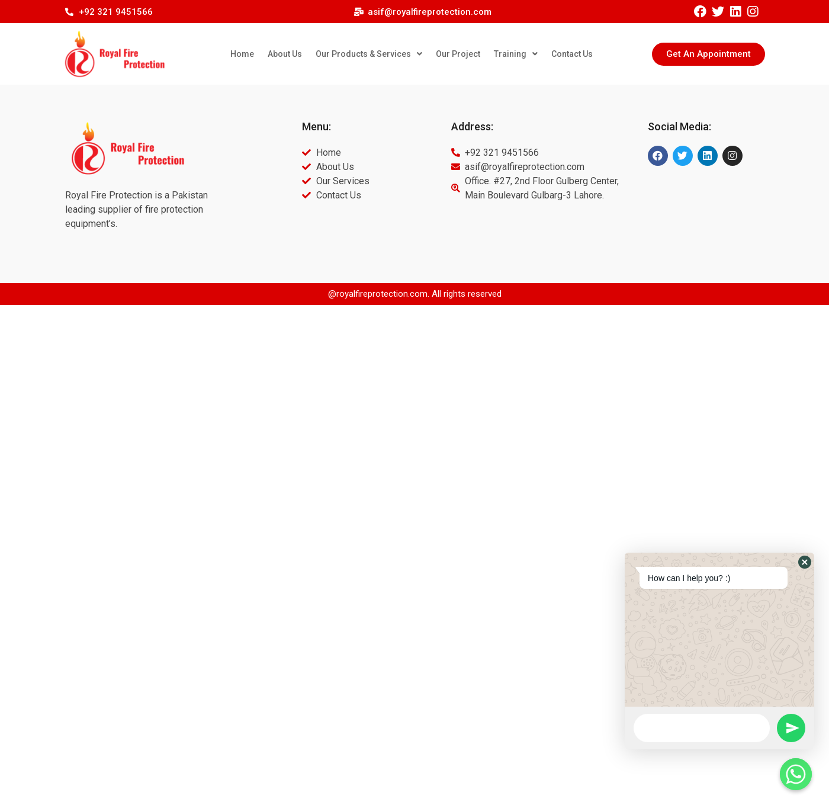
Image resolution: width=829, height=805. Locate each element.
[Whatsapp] (796, 774)
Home (242, 54)
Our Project (458, 54)
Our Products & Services (369, 54)
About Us (285, 54)
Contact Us (572, 54)
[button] (708, 54)
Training (516, 54)
